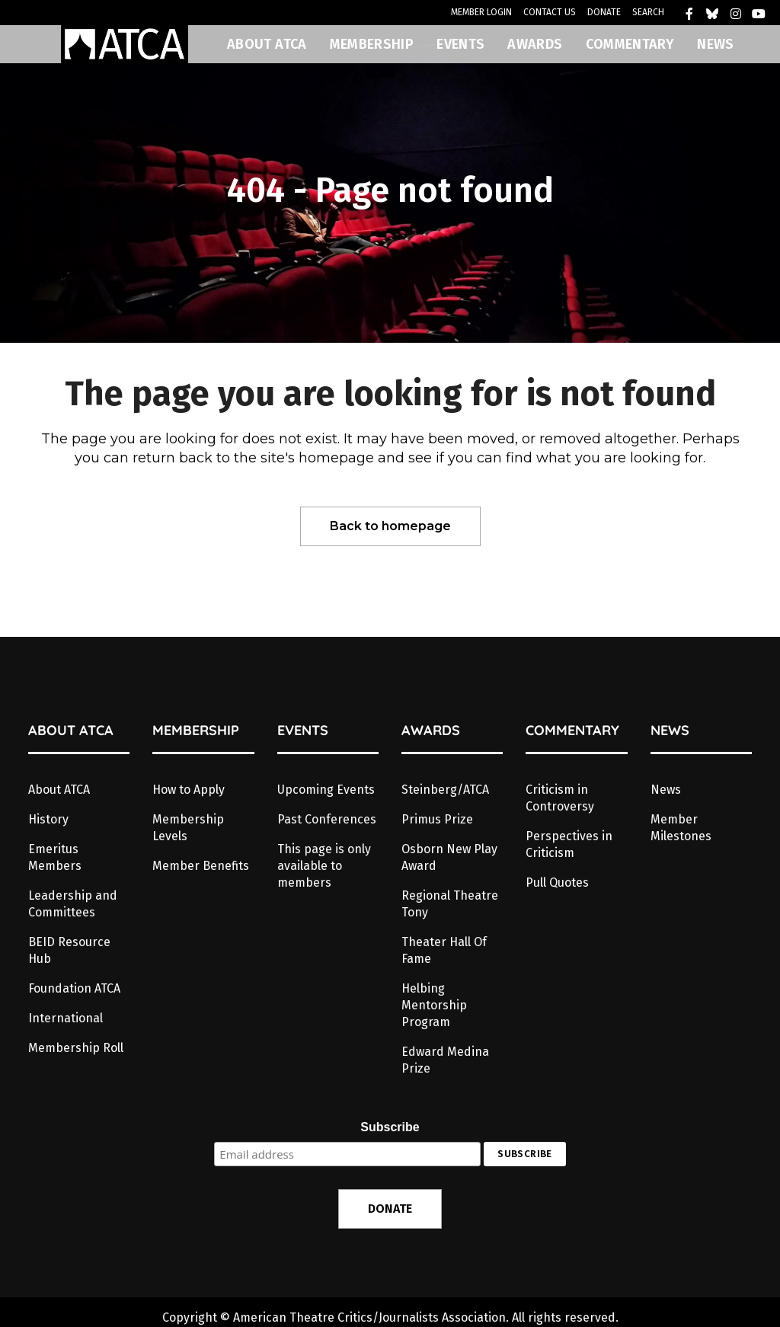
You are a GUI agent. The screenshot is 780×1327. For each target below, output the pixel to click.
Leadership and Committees (72, 903)
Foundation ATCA (74, 988)
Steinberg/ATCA (445, 789)
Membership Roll (75, 1048)
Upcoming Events (326, 789)
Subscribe (389, 1127)
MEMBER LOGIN (481, 12)
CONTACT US (549, 12)
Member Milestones (681, 827)
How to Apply (188, 789)
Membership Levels (188, 827)
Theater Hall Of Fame (444, 950)
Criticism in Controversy (560, 798)
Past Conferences (326, 819)
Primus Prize (437, 819)
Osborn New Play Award (449, 857)
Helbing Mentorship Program (434, 1005)
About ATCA (59, 789)
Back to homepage (390, 526)
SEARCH (648, 12)
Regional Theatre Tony (449, 903)
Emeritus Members (55, 857)
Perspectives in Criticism (569, 844)
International (65, 1018)
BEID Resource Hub (69, 950)
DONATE (604, 12)
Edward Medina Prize (445, 1060)
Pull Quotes (557, 882)
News (666, 789)
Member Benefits (200, 866)
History (48, 819)
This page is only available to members (324, 866)
